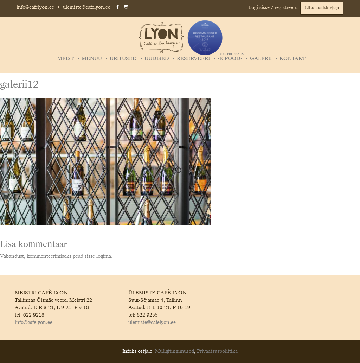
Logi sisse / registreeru (273, 7)
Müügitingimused (174, 351)
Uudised (156, 58)
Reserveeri (193, 58)
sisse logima (98, 256)
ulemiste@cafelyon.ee (86, 7)
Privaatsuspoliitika (217, 351)
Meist (65, 58)
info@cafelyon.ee (35, 7)
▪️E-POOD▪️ (231, 58)
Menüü (92, 58)
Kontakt (292, 58)
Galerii (261, 58)
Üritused (123, 58)
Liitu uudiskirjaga (322, 8)
